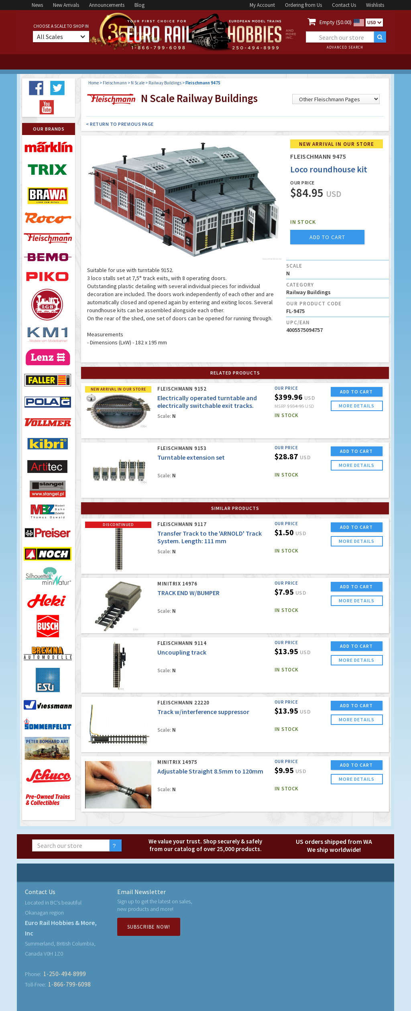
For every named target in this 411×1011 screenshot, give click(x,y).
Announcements (106, 5)
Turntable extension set (191, 457)
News (37, 5)
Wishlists (375, 5)
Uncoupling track (181, 652)
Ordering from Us (303, 5)
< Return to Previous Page (120, 124)
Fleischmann (115, 83)
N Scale (137, 83)
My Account (262, 5)
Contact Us (344, 5)
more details (356, 406)
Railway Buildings (165, 83)
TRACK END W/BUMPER (188, 593)
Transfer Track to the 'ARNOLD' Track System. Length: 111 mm (209, 537)
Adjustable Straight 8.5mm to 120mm (210, 771)
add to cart (327, 237)
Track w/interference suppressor (203, 712)
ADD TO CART (356, 392)
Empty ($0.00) (335, 22)
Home (93, 83)
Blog (139, 5)
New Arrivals (66, 5)
